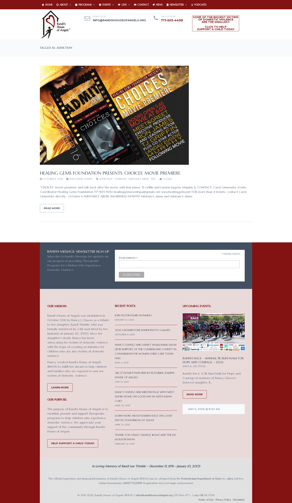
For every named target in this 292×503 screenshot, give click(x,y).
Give (125, 4)
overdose (120, 179)
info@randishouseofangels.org (119, 20)
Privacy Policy (223, 499)
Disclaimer (239, 499)
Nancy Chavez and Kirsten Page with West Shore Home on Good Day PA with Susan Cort (144, 396)
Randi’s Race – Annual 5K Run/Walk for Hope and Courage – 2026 (213, 360)
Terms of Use (206, 499)
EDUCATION (76, 179)
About (65, 4)
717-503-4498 (172, 20)
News (159, 4)
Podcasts (200, 4)
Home (49, 4)
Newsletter (178, 4)
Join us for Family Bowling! (133, 315)
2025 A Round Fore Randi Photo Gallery (142, 330)
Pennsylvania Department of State (201, 478)
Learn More (60, 387)
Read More (52, 208)
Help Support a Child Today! (72, 443)
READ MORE (195, 394)
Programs (87, 4)
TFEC (153, 179)
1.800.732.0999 (132, 483)
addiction (105, 179)
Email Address (128, 258)
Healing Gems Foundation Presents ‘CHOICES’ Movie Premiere (110, 173)
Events (108, 4)
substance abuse (138, 179)
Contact (143, 4)
